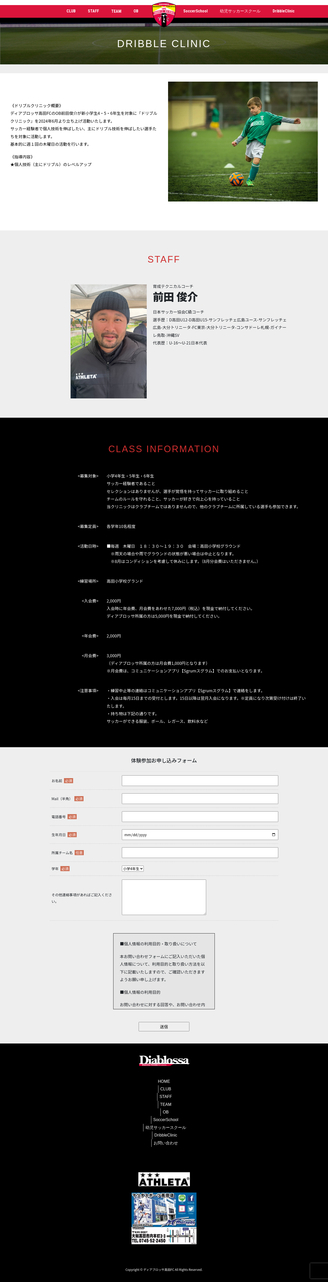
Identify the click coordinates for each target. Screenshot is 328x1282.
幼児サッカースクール (240, 11)
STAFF (93, 11)
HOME (164, 1081)
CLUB (71, 11)
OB (136, 11)
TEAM (165, 1104)
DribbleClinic (283, 11)
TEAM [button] (116, 11)
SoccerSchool (195, 11)
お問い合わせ (166, 1143)
